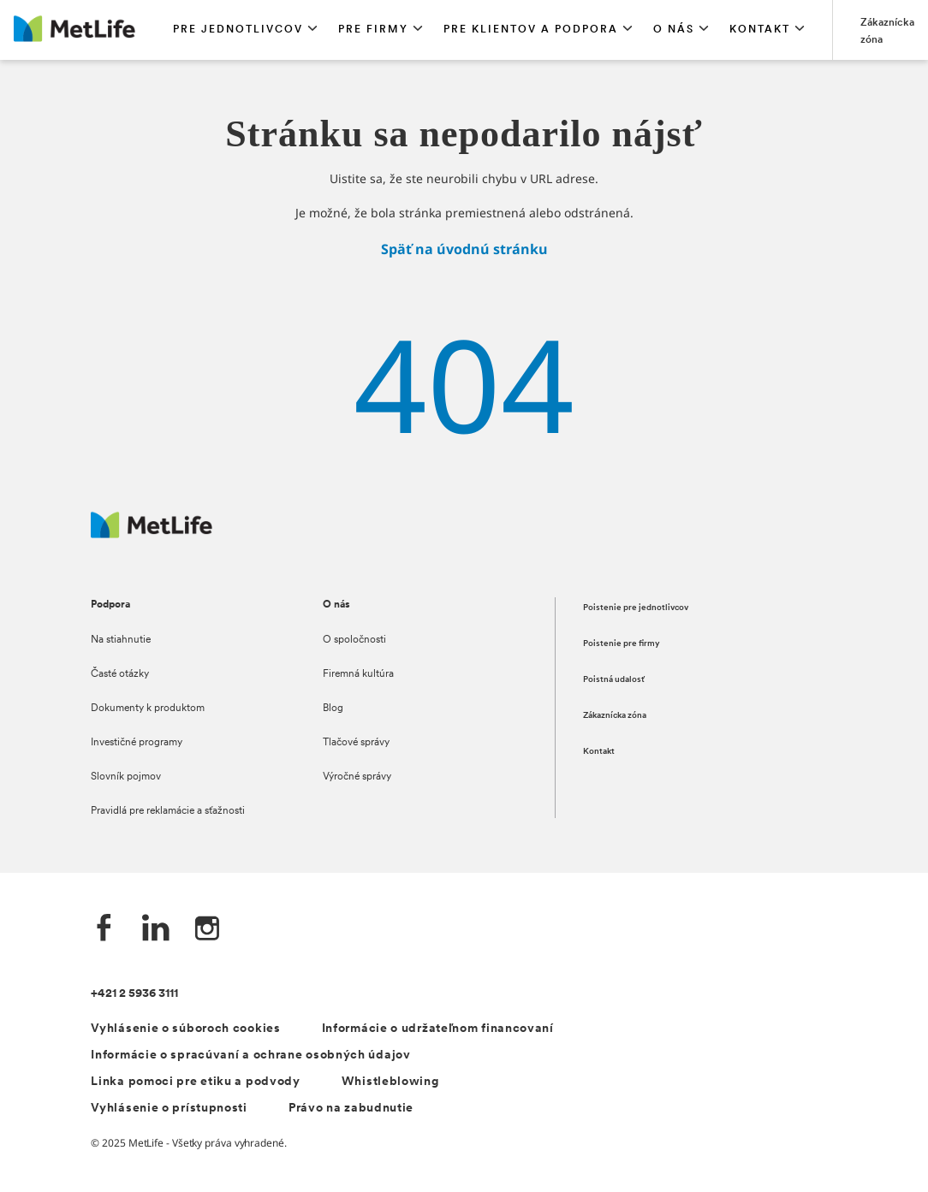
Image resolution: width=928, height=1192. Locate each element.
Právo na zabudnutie (351, 1108)
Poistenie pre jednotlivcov (635, 608)
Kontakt (599, 751)
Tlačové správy (356, 743)
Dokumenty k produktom (148, 708)
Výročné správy (357, 777)
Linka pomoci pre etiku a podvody (195, 1082)
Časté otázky (120, 674)
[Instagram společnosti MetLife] (207, 930)
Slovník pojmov (126, 777)
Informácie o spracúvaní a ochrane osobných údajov (250, 1055)
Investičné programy (136, 743)
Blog (333, 708)
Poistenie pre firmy (621, 644)
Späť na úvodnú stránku (464, 249)
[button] (245, 30)
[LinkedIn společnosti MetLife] (156, 930)
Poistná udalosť (614, 680)
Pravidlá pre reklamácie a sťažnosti (168, 811)
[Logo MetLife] (151, 533)
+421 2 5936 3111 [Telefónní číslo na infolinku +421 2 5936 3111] (134, 993)
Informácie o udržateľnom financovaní (438, 1029)
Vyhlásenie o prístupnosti (169, 1108)
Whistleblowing (390, 1082)
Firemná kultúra (358, 674)
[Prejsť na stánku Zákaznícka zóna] (887, 30)
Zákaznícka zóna (614, 716)
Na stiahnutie (121, 640)
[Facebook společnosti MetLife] (104, 930)
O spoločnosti (354, 640)
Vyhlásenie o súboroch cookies (185, 1029)
